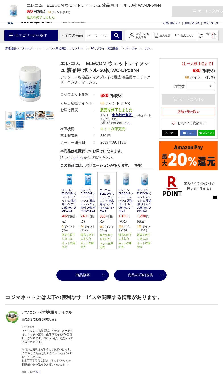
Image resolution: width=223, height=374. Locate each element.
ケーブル (131, 48)
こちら (126, 122)
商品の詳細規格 (140, 275)
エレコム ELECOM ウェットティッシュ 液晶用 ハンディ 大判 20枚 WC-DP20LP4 (88, 200)
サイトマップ (211, 23)
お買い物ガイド (171, 23)
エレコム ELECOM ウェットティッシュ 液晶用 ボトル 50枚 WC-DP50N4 (107, 201)
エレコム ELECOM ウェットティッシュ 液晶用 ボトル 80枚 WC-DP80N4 (125, 200)
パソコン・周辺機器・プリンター (63, 48)
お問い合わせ (192, 23)
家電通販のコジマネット (20, 48)
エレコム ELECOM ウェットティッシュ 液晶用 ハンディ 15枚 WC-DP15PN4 (69, 200)
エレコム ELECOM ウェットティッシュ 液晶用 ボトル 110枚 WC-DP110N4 (144, 200)
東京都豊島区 (122, 115)
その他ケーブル (153, 48)
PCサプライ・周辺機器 (104, 48)
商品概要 (83, 275)
